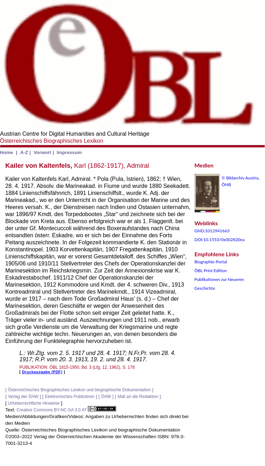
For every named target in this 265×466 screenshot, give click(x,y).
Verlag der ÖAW (23, 396)
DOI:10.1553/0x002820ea (219, 239)
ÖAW (106, 396)
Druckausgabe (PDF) (42, 372)
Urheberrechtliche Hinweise (34, 403)
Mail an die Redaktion (138, 396)
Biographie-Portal (210, 261)
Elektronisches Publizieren (70, 396)
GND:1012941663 (212, 230)
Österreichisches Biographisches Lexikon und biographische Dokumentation (79, 389)
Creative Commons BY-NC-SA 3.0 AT (66, 409)
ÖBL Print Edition (210, 270)
